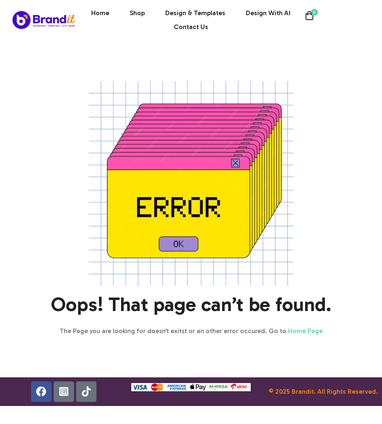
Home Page (305, 331)
